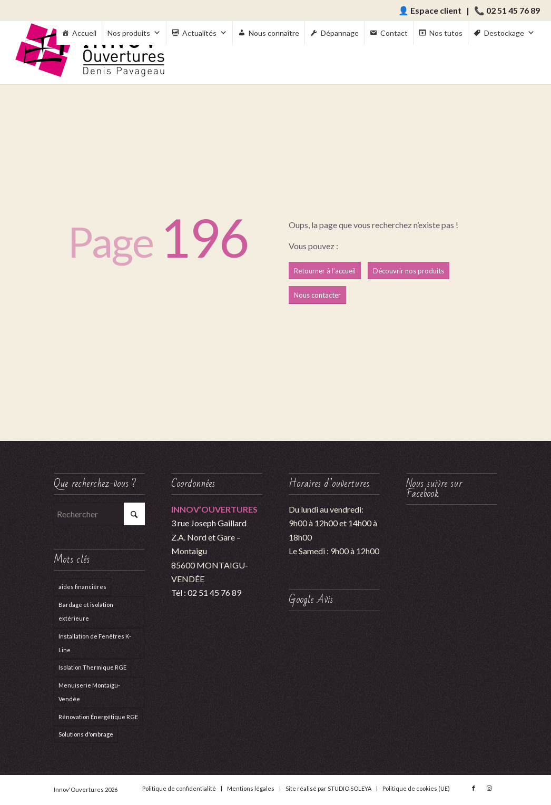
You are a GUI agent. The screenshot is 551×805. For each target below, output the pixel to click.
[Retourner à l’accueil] (325, 271)
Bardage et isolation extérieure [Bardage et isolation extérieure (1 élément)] (85, 611)
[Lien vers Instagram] (489, 788)
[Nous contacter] (317, 295)
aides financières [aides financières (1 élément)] (82, 586)
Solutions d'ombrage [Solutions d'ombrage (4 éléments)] (85, 734)
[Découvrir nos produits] (408, 271)
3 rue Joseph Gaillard (209, 523)
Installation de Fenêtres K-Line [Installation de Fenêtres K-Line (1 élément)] (94, 643)
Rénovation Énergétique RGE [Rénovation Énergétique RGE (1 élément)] (98, 716)
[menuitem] (179, 788)
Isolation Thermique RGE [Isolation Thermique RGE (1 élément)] (92, 667)
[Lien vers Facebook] (473, 788)
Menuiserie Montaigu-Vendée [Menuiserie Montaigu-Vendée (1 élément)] (89, 692)
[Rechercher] (99, 514)
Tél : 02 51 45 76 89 (206, 592)
